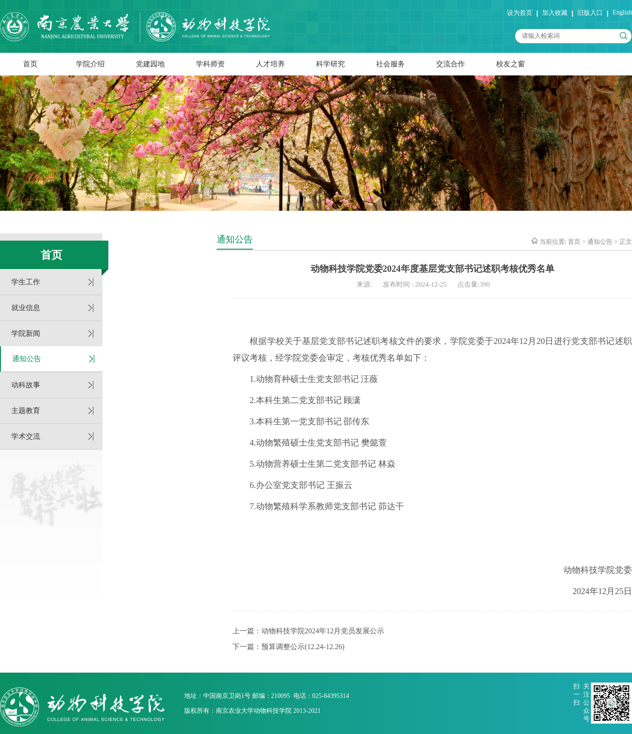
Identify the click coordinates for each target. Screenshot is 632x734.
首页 (30, 64)
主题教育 (25, 410)
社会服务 (390, 64)
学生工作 (25, 282)
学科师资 (210, 64)
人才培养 (270, 64)
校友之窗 (510, 64)
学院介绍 (90, 64)
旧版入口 (590, 12)
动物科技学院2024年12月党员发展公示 (322, 631)
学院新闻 (25, 333)
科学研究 (330, 64)
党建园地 (150, 64)
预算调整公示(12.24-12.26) (302, 646)
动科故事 (25, 385)
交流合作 (450, 64)
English (622, 12)
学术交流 (25, 436)
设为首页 (519, 12)
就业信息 (25, 307)
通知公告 (26, 358)
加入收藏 (554, 12)
